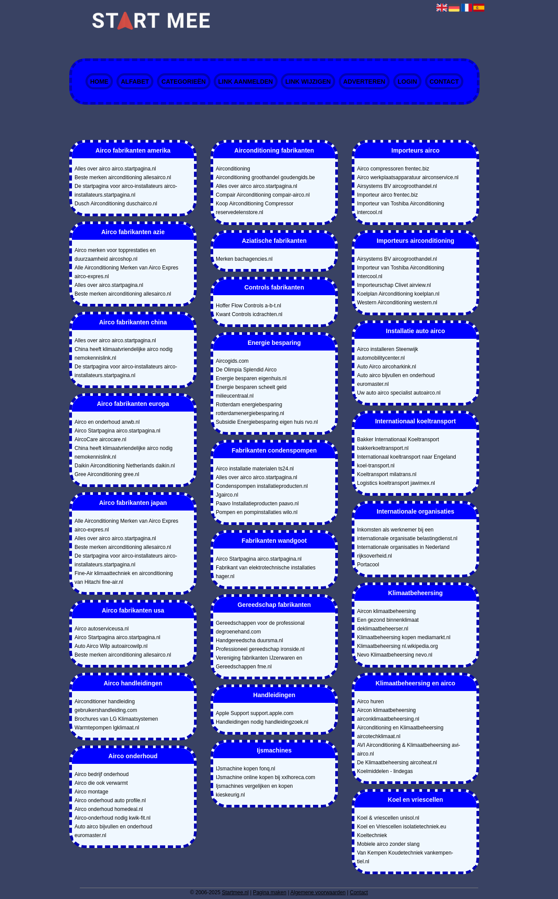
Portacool (368, 565)
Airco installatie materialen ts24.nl (255, 469)
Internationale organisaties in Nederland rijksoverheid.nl (403, 551)
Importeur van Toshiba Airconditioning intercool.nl (400, 208)
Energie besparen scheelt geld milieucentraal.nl (251, 391)
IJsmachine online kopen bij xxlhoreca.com (265, 777)
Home (99, 81)
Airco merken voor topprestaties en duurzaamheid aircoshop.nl (115, 254)
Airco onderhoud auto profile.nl (110, 800)
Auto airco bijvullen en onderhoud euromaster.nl (113, 831)
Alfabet (135, 81)
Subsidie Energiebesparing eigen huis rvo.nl (267, 422)
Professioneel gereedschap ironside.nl (260, 649)
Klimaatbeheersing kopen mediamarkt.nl (403, 637)
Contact (444, 81)
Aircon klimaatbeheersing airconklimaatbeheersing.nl (388, 714)
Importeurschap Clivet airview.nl (394, 285)
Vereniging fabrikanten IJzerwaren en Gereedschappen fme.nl (259, 662)
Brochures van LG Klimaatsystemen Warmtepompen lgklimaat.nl (116, 723)
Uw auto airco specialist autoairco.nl (398, 393)
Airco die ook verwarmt (101, 783)
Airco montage (91, 792)
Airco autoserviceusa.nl (102, 629)
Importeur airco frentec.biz (387, 195)
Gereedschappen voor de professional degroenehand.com (260, 627)
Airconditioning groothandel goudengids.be (265, 177)
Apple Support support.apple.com (254, 713)
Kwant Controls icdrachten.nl (249, 314)
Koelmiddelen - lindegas (385, 771)
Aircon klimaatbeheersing (386, 611)
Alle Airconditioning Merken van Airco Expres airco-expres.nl (126, 272)
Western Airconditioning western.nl (397, 303)
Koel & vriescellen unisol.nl (388, 818)
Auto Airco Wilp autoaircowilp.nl (111, 646)
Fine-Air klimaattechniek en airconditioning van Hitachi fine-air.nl (124, 577)
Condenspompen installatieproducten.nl (262, 486)
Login (407, 81)
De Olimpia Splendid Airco (246, 370)
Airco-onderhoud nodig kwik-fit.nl (112, 818)
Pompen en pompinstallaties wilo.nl (256, 512)
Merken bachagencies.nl (244, 259)
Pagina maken (269, 892)
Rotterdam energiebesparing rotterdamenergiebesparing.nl (250, 409)
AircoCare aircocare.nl (100, 439)
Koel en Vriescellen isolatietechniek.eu (401, 827)
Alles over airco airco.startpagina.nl (115, 169)
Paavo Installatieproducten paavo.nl (257, 504)
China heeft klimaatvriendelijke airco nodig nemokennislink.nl (124, 353)
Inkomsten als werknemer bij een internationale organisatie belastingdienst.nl (407, 534)
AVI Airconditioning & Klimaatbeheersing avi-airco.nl (408, 749)
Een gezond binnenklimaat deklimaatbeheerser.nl (387, 624)
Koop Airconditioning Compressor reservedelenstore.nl (254, 208)
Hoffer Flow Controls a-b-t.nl (248, 306)
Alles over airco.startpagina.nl (109, 285)
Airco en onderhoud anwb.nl (107, 422)
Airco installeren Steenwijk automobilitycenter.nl (387, 353)
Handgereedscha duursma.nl (249, 640)
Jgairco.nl (227, 495)
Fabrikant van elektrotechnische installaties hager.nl (266, 572)
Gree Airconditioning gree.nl (107, 474)
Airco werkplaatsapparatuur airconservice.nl (408, 177)
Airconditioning (233, 169)
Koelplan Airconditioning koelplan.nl (398, 294)
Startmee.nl (235, 892)
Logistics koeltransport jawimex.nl (396, 483)
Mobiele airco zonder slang (388, 844)
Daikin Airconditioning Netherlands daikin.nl (125, 466)
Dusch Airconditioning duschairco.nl (116, 204)
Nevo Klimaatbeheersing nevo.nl (394, 655)
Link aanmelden (245, 81)
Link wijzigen (308, 81)
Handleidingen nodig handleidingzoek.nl (262, 722)
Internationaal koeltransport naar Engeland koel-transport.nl (406, 461)
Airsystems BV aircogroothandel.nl (397, 186)
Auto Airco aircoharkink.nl (386, 367)
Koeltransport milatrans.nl (386, 474)
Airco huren (370, 701)
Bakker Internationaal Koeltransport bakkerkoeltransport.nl (398, 443)
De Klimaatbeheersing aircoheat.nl (397, 762)
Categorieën (183, 81)
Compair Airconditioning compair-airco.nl (263, 195)
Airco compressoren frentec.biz (393, 169)
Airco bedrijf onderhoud (102, 774)
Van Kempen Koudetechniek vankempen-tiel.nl (405, 857)
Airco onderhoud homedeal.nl (109, 809)
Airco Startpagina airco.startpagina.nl (117, 431)
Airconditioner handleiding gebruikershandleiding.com (106, 705)
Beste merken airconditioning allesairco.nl (123, 177)
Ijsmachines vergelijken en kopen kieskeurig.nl (254, 790)
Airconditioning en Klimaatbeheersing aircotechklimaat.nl (400, 732)
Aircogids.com (232, 361)
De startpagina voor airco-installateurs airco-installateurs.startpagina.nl (126, 190)
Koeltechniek (372, 835)
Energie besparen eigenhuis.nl (251, 378)
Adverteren (364, 81)
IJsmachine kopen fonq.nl (245, 769)
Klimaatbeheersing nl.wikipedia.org (397, 646)
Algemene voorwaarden (318, 892)
